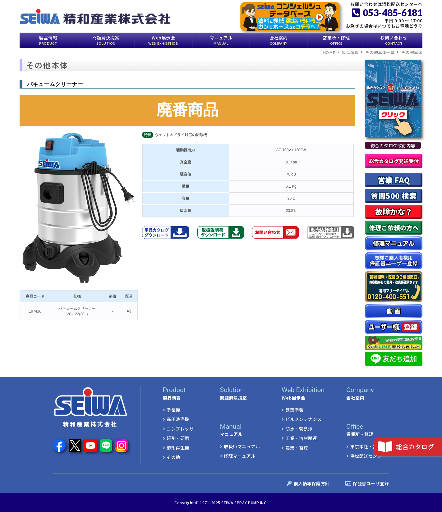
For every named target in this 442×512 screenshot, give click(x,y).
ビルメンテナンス (304, 419)
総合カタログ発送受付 (394, 161)
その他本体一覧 (380, 53)
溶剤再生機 (178, 448)
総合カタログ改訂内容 (393, 145)
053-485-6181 (387, 12)
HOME (329, 53)
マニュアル (221, 40)
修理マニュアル (240, 456)
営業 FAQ (394, 179)
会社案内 (278, 40)
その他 (173, 457)
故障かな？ (393, 211)
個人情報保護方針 (308, 483)
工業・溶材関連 (301, 438)
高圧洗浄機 (178, 419)
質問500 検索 (394, 195)
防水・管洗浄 (299, 429)
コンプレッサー (182, 429)
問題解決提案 (105, 40)
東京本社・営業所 (368, 446)
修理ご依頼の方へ (394, 227)
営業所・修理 (336, 40)
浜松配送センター (368, 456)
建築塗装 (295, 410)
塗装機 (173, 410)
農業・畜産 (297, 448)
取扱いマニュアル (242, 446)
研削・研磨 (178, 438)
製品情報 (48, 40)
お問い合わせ (393, 40)
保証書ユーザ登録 (367, 483)
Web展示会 (163, 40)
